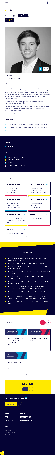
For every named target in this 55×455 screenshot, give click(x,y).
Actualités (24, 413)
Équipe (10, 10)
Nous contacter (26, 421)
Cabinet (7, 413)
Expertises (9, 421)
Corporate (11, 147)
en (46, 2)
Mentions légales (9, 434)
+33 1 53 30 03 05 (11, 75)
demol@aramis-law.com (13, 78)
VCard (46, 69)
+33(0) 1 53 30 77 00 (10, 432)
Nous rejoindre (26, 417)
